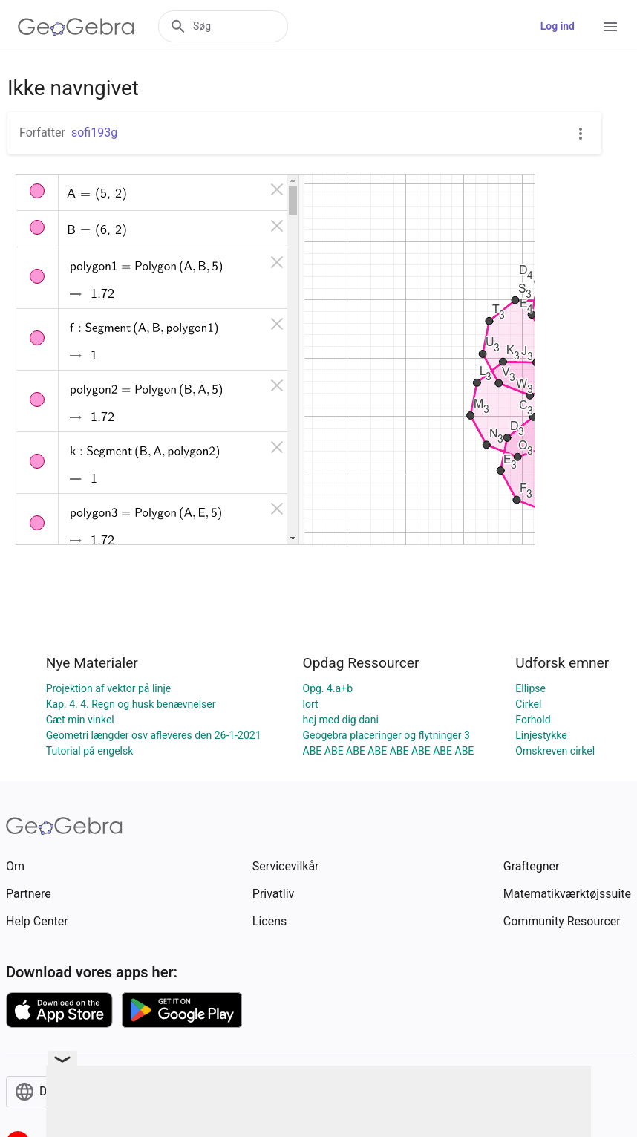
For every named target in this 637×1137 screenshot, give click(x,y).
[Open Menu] (610, 27)
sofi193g (94, 133)
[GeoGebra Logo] (76, 27)
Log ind (557, 26)
